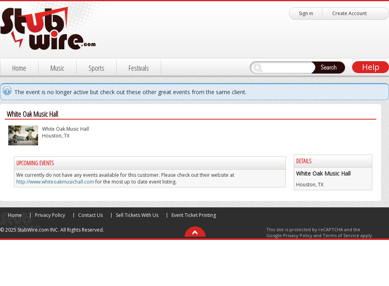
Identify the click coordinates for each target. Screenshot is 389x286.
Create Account (349, 13)
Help (370, 67)
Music (57, 68)
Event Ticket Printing (193, 215)
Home (19, 68)
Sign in (306, 13)
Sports (96, 68)
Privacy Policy (50, 215)
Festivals (139, 68)
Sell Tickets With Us (137, 215)
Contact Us (90, 215)
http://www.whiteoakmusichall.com (55, 181)
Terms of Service (341, 235)
